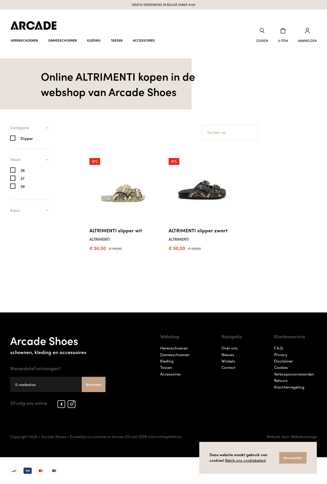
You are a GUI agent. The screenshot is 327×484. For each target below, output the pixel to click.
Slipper (26, 138)
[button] (262, 35)
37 (22, 178)
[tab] (29, 130)
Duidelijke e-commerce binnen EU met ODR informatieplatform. (126, 436)
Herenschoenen (24, 40)
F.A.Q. (279, 348)
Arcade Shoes (58, 344)
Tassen (117, 40)
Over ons (229, 348)
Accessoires (144, 40)
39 (22, 186)
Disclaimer (283, 361)
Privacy (280, 354)
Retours (281, 380)
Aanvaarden (292, 457)
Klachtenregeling (289, 387)
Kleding (94, 40)
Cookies (281, 367)
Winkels (228, 361)
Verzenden (94, 384)
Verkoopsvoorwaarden (294, 374)
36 (22, 170)
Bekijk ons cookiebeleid (245, 460)
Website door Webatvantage (292, 436)
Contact (228, 367)
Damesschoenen (62, 40)
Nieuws (227, 354)
